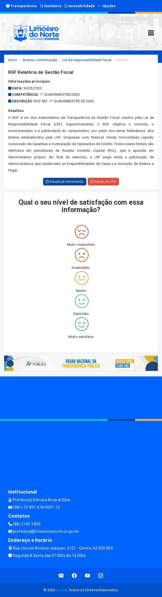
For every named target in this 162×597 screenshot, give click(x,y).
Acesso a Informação (40, 60)
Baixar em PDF (103, 182)
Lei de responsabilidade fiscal (86, 60)
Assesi (61, 590)
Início (12, 60)
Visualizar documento (65, 182)
